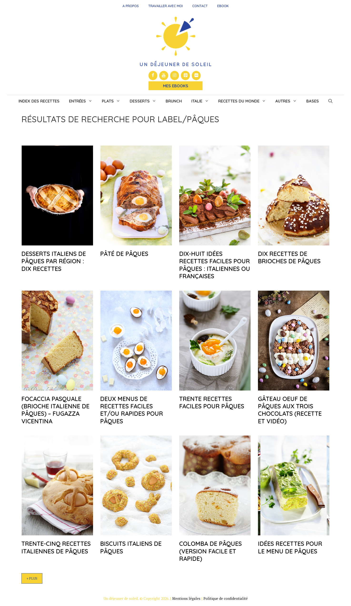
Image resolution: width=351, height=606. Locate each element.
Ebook (223, 6)
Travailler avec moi (165, 6)
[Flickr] (196, 75)
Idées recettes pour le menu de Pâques (290, 547)
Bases (312, 100)
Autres (288, 101)
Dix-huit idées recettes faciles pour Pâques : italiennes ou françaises (214, 265)
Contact (200, 6)
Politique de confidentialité (225, 598)
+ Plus (31, 578)
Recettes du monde (244, 101)
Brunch (174, 100)
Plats (113, 101)
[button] (330, 101)
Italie (202, 101)
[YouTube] (163, 75)
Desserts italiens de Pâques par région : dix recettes (53, 261)
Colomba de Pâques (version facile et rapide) (210, 551)
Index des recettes (39, 100)
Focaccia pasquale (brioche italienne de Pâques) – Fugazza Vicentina (55, 410)
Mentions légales (186, 598)
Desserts (145, 101)
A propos (131, 6)
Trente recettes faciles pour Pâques (211, 402)
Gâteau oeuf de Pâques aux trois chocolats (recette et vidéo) (290, 410)
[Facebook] (153, 75)
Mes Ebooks (175, 85)
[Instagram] (174, 75)
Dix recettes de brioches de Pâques (289, 257)
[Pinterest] (185, 75)
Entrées (83, 101)
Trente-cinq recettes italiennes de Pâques (56, 547)
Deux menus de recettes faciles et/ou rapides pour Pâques (131, 410)
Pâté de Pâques (124, 253)
